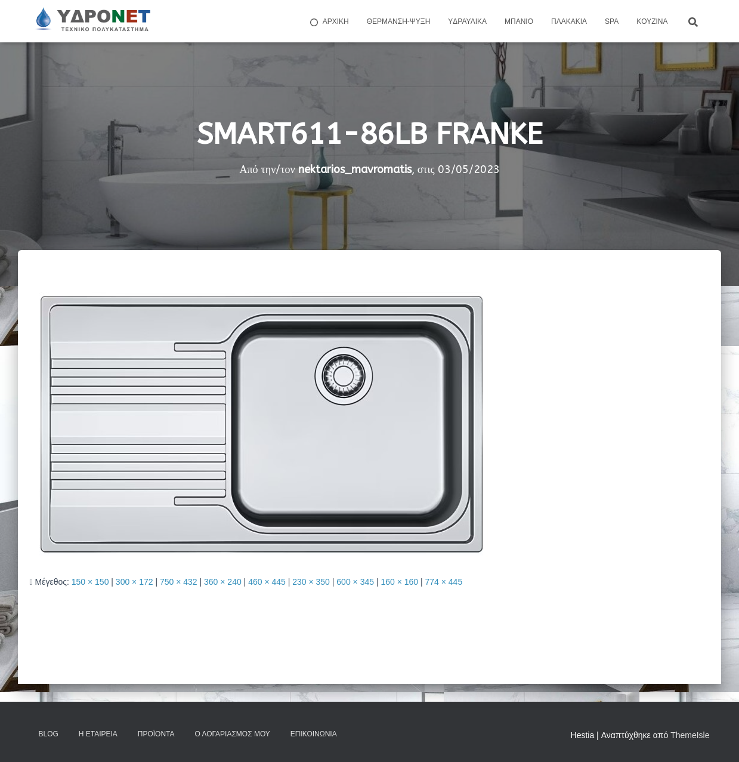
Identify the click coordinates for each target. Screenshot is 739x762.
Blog (48, 734)
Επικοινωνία (313, 734)
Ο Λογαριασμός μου (232, 734)
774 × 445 (444, 582)
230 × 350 (311, 582)
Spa (612, 21)
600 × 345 (355, 582)
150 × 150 (90, 582)
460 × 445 (267, 582)
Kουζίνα (651, 21)
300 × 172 (134, 582)
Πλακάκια (569, 21)
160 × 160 (399, 582)
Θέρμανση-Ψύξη (399, 21)
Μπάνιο (519, 21)
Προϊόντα (156, 734)
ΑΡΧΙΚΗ (328, 22)
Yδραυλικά (467, 21)
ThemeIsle (689, 735)
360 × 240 (223, 582)
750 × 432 (178, 582)
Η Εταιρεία (98, 734)
